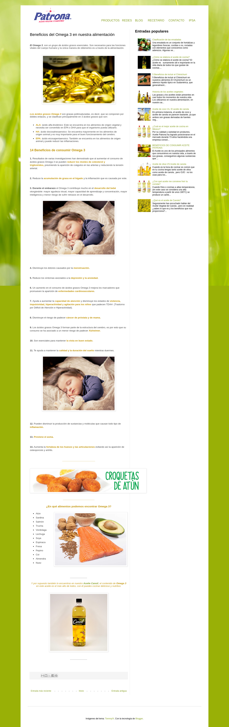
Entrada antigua (119, 691)
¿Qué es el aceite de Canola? (166, 200)
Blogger (139, 718)
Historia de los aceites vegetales (167, 92)
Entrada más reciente (41, 691)
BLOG (139, 20)
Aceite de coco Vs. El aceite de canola (170, 109)
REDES (127, 20)
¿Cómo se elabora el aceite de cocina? (171, 57)
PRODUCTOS (110, 20)
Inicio (81, 691)
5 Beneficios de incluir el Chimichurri (169, 74)
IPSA (192, 20)
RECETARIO (156, 20)
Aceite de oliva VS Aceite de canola (169, 164)
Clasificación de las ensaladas (166, 39)
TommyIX (109, 718)
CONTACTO (176, 20)
